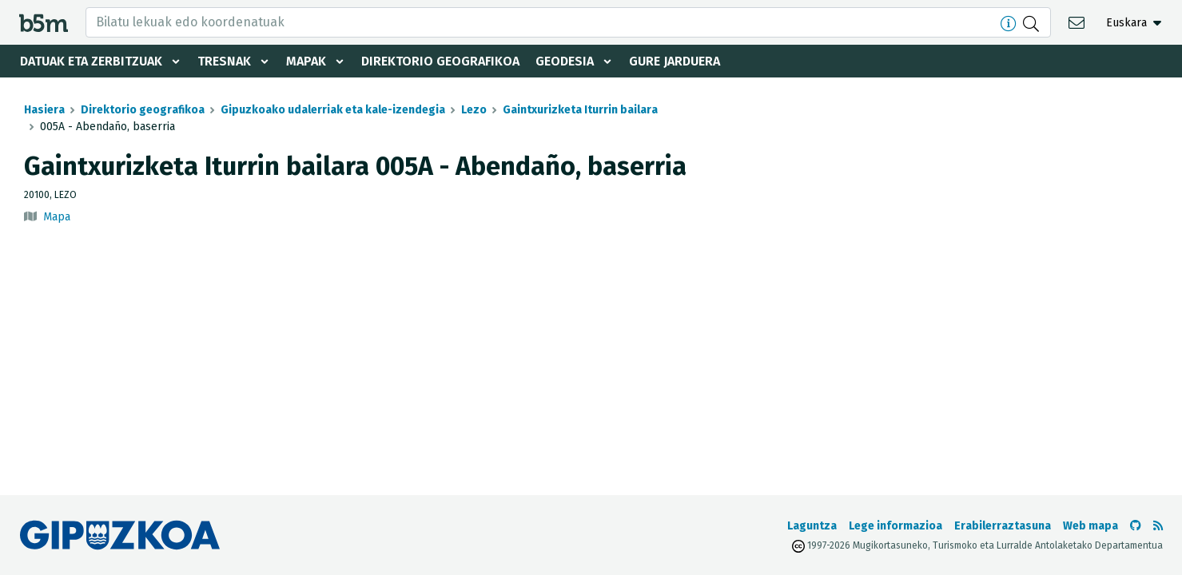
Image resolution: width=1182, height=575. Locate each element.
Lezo (474, 110)
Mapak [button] (306, 61)
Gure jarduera (674, 61)
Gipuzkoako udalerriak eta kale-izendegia (333, 110)
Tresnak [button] (224, 61)
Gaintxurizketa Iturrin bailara (580, 110)
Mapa (56, 217)
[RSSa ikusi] (1158, 526)
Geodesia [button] (564, 61)
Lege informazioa (895, 526)
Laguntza (812, 526)
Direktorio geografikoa (440, 61)
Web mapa (1090, 526)
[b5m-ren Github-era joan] (1135, 526)
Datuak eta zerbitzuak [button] (91, 61)
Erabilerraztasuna (1002, 526)
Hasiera (44, 110)
